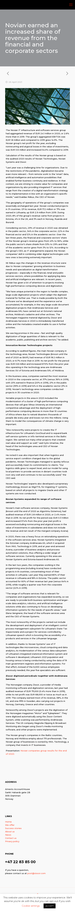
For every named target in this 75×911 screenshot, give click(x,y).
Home (8, 821)
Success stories (13, 828)
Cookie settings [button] (31, 905)
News (8, 835)
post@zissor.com (36, 873)
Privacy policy (12, 841)
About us (10, 831)
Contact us (10, 838)
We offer (9, 825)
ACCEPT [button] (49, 906)
